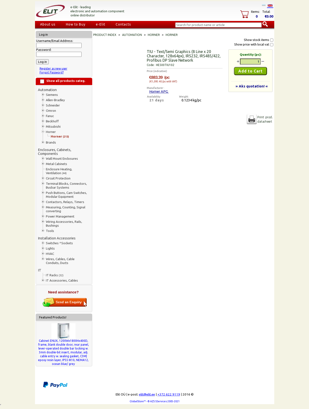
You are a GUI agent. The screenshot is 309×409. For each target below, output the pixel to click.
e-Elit (100, 24)
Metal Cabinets (56, 164)
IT (39, 270)
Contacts (123, 24)
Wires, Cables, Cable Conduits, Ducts (60, 261)
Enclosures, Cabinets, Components (54, 152)
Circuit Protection (58, 178)
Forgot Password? (52, 72)
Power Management (60, 216)
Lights (50, 248)
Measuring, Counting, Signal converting (65, 209)
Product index (104, 34)
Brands (51, 142)
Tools (50, 231)
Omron (51, 110)
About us (48, 24)
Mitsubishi (53, 126)
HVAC (50, 254)
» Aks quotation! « (252, 86)
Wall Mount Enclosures (62, 158)
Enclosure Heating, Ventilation (59, 171)
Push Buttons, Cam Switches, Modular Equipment (66, 194)
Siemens (52, 95)
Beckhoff (52, 121)
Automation (47, 90)
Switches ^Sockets (59, 243)
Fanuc (50, 116)
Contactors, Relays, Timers (65, 202)
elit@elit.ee (147, 394)
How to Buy (75, 24)
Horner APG (159, 91)
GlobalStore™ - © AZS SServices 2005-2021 (155, 401)
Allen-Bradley (55, 100)
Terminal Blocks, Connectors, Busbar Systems (66, 185)
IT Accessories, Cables (62, 280)
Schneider (53, 105)
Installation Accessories (57, 238)
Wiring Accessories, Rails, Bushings (64, 223)
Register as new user (53, 68)
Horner (51, 132)
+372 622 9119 (168, 394)
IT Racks (54, 275)
